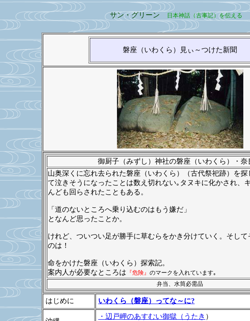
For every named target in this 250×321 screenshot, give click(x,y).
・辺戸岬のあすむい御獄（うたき (151, 316)
